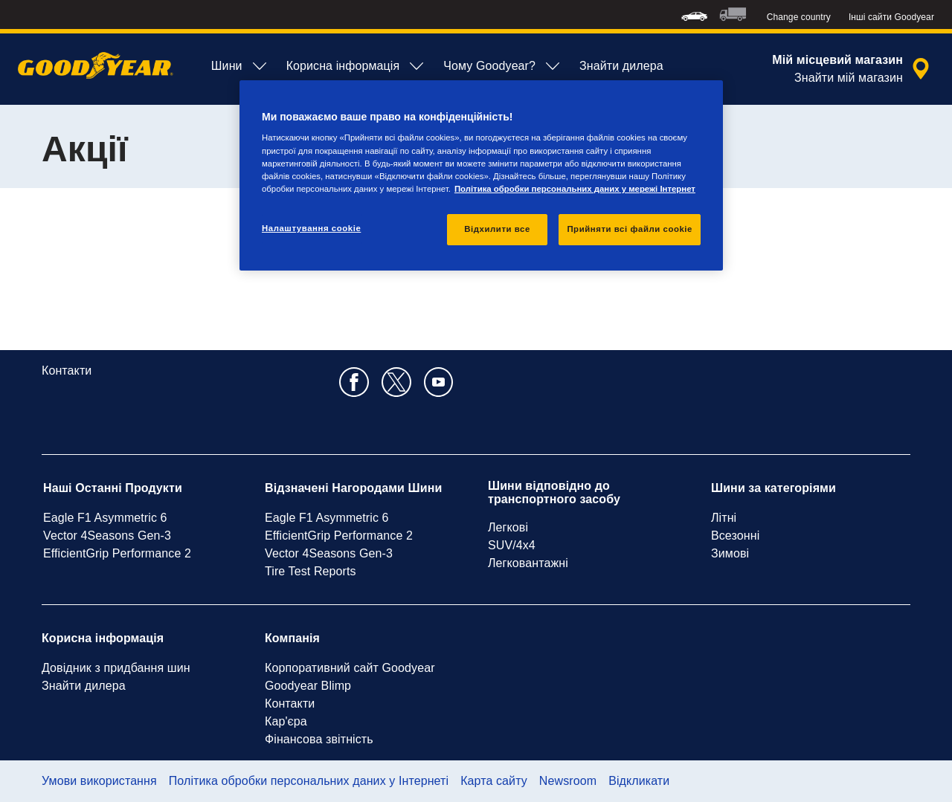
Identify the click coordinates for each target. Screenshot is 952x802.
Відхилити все (497, 228)
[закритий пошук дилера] (853, 69)
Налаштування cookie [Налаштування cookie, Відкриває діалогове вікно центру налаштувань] (311, 228)
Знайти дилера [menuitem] (621, 65)
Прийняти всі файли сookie (629, 228)
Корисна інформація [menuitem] (356, 66)
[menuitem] (694, 14)
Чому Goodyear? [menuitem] (502, 66)
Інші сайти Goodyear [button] (891, 17)
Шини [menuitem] (239, 66)
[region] (481, 175)
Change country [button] (799, 17)
